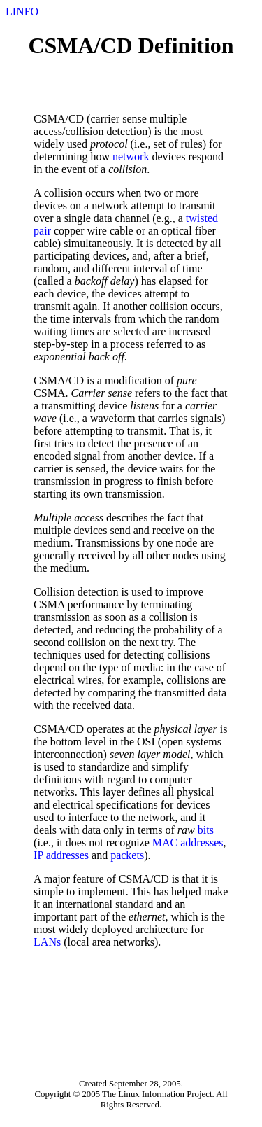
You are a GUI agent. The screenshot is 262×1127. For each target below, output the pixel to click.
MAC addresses (188, 842)
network (130, 156)
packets (127, 855)
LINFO (22, 12)
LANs (47, 942)
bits (206, 830)
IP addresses (61, 855)
